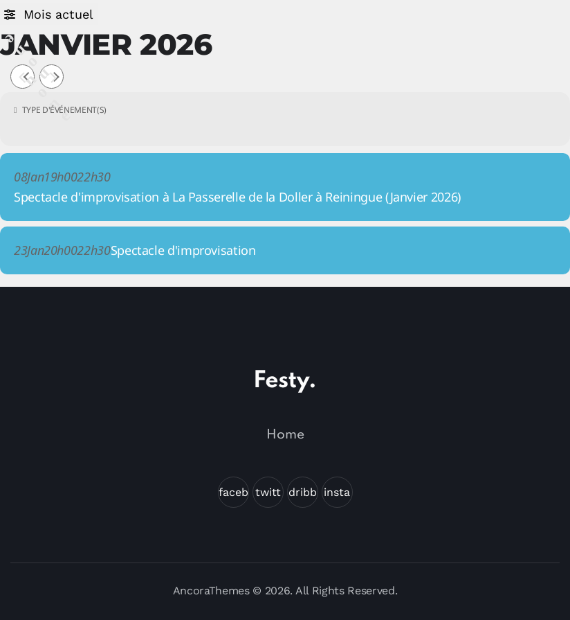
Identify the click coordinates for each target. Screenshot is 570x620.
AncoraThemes (211, 590)
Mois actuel (58, 14)
